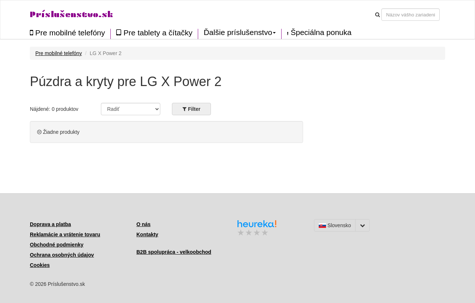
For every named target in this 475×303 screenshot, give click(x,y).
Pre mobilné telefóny (67, 32)
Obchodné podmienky (56, 245)
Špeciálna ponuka (319, 32)
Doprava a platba (50, 224)
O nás (144, 224)
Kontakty (147, 234)
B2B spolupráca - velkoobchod (174, 252)
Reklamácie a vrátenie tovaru (65, 234)
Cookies (40, 265)
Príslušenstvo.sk (71, 14)
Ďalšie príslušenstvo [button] (240, 32)
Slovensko (335, 225)
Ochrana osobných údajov (62, 255)
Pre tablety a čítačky (154, 32)
